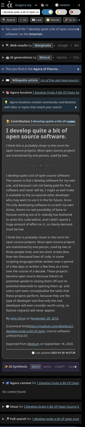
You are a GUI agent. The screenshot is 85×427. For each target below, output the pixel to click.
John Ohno (18, 318)
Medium (33, 343)
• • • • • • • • (42, 45)
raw (72, 121)
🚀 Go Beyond (73, 19)
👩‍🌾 (8, 121)
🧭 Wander (53, 19)
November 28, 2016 (44, 318)
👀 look (37, 19)
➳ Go (23, 19)
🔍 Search (8, 19)
